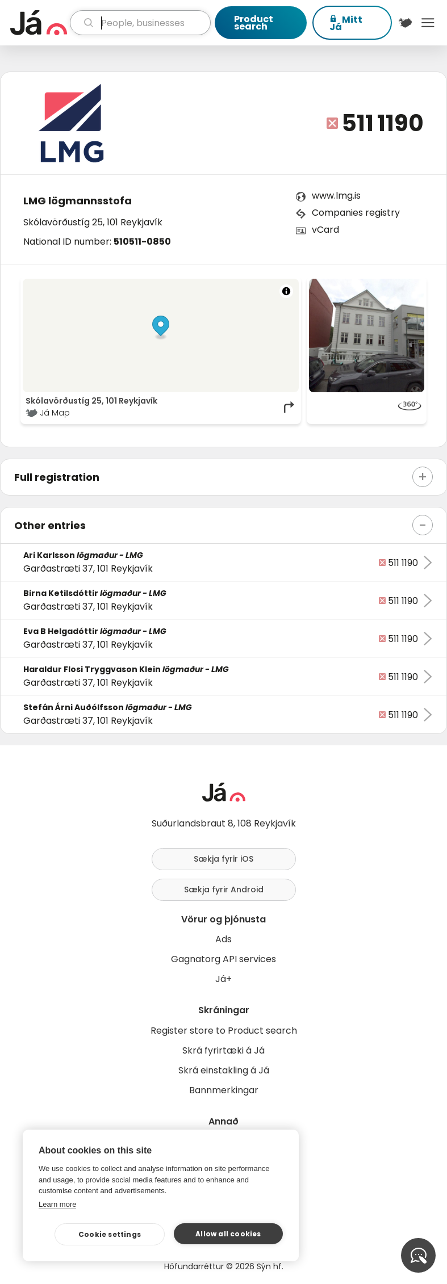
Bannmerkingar (223, 1090)
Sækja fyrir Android (224, 889)
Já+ (223, 978)
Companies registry (356, 212)
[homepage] (38, 22)
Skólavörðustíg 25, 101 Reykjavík (92, 222)
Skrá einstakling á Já (223, 1070)
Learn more (57, 1204)
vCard (325, 229)
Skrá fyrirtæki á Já (223, 1050)
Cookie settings (109, 1234)
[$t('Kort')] (405, 22)
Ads (223, 939)
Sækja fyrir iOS (223, 859)
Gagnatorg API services (223, 959)
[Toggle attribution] (286, 291)
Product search (253, 22)
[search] (140, 23)
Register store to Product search (224, 1030)
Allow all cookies (228, 1234)
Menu (428, 22)
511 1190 (382, 123)
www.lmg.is (336, 195)
